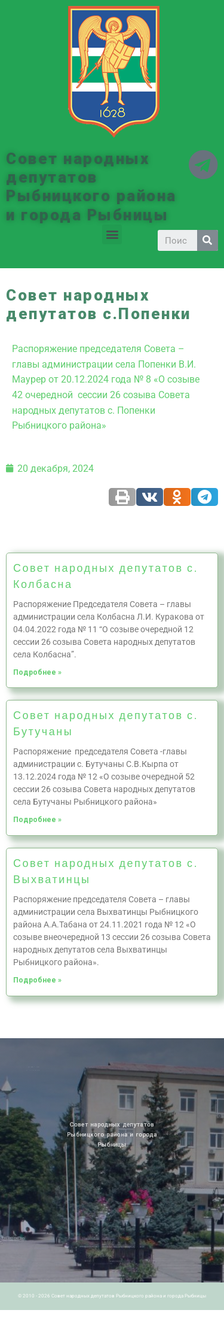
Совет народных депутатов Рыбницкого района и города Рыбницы (91, 187)
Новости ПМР (37, 1067)
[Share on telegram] (204, 497)
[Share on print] (122, 497)
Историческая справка (40, 1070)
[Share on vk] (149, 497)
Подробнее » (37, 672)
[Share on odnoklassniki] (177, 497)
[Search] (207, 240)
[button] (112, 234)
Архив (44, 1067)
